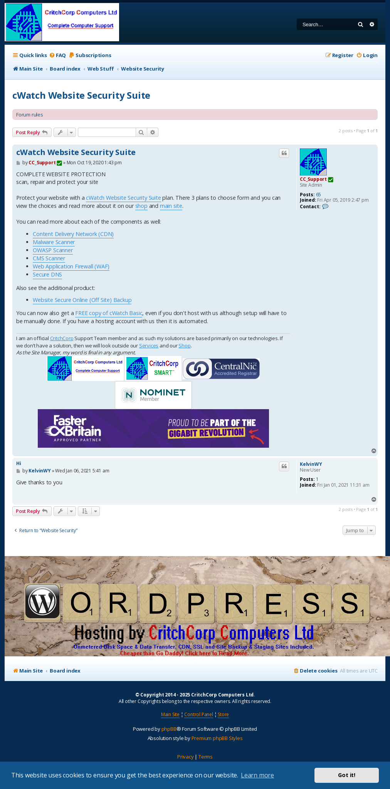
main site (171, 205)
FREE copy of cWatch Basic (108, 313)
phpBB (169, 728)
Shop (184, 345)
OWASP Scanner (52, 250)
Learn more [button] (257, 775)
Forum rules (29, 114)
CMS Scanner (49, 258)
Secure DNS (47, 274)
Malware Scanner (54, 242)
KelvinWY (311, 464)
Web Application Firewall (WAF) (71, 266)
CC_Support (313, 179)
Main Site (170, 714)
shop (141, 205)
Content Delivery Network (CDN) (73, 234)
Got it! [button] (346, 775)
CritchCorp (62, 338)
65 (318, 194)
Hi (18, 463)
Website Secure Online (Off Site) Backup (82, 299)
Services (148, 345)
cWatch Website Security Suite (81, 95)
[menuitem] (57, 55)
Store (223, 714)
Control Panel (198, 714)
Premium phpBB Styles (217, 738)
